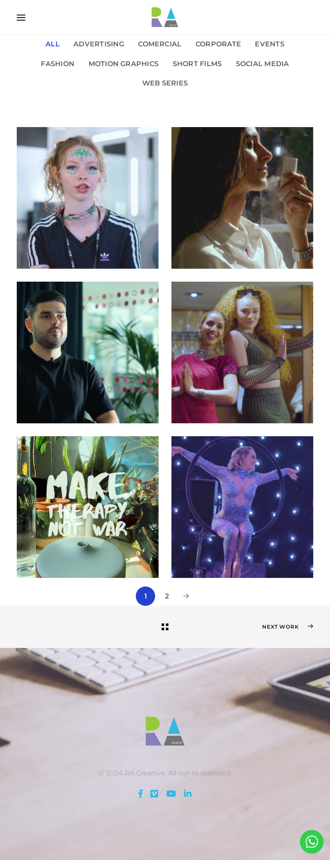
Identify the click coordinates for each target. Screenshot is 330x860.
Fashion (57, 63)
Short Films (197, 63)
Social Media (262, 63)
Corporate (218, 44)
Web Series (165, 83)
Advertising (98, 44)
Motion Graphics (124, 63)
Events (269, 44)
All (53, 44)
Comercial (159, 44)
